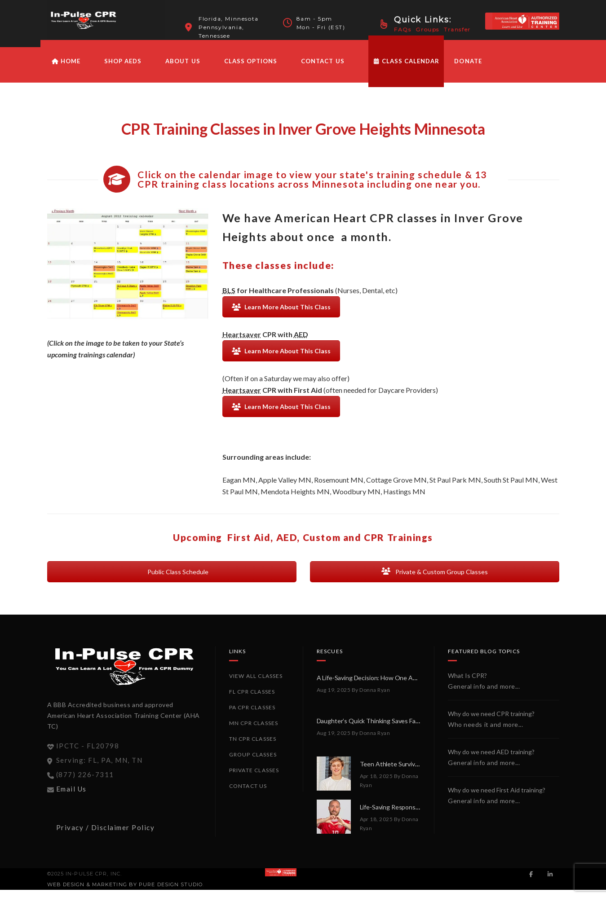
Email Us (71, 796)
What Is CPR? (467, 682)
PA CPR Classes (252, 714)
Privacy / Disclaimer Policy (105, 835)
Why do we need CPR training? (491, 721)
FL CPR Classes (252, 698)
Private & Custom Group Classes (434, 579)
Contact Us (322, 68)
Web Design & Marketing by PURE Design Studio (125, 891)
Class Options (251, 68)
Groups (427, 29)
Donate (468, 68)
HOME (66, 68)
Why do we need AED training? (491, 759)
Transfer (457, 29)
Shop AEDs (123, 68)
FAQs (402, 29)
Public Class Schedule (171, 579)
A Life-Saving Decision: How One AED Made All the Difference (402, 685)
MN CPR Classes (254, 730)
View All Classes (256, 683)
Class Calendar (406, 68)
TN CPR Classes (253, 746)
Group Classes (253, 761)
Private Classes (254, 777)
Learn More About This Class (281, 314)
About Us (182, 68)
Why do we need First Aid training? (496, 797)
